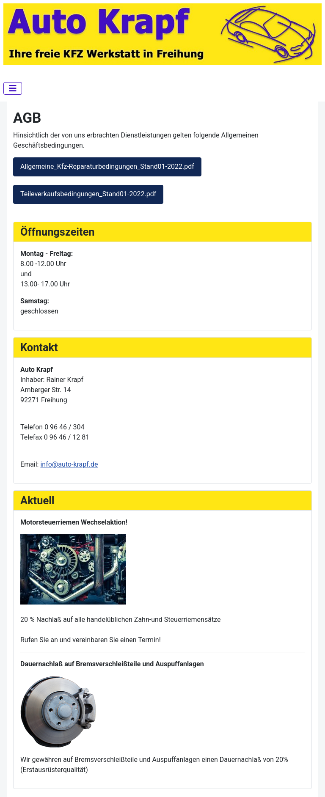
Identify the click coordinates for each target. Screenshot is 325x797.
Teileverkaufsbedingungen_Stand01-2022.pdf (88, 194)
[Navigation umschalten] (12, 88)
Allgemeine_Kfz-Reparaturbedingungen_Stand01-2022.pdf (107, 166)
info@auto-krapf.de (69, 464)
